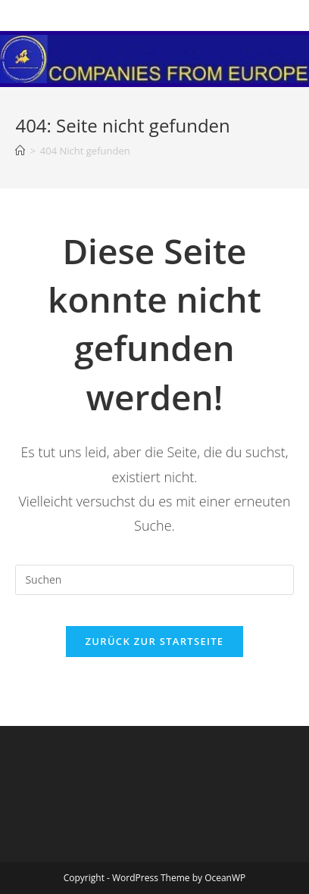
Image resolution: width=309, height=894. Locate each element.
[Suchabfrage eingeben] (154, 580)
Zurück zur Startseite (155, 641)
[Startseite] (20, 150)
